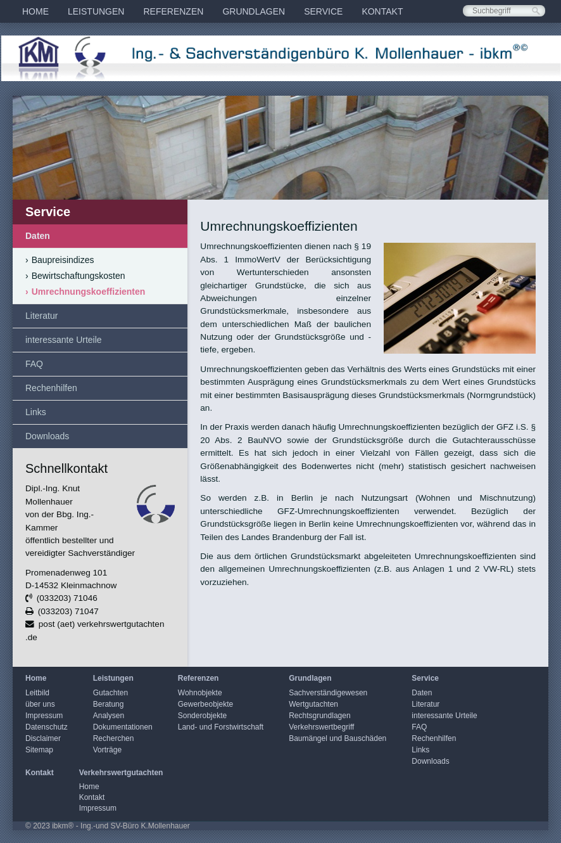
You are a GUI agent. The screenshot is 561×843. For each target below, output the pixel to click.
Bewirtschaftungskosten (75, 276)
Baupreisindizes (59, 260)
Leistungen (96, 11)
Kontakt (382, 11)
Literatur (41, 316)
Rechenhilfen (51, 388)
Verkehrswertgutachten (121, 772)
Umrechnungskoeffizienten (85, 291)
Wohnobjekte (200, 692)
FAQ (34, 364)
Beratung (108, 704)
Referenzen (173, 11)
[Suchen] (536, 11)
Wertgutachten (313, 704)
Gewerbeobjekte (205, 704)
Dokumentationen (123, 727)
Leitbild (37, 692)
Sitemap (39, 749)
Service (323, 11)
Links (35, 412)
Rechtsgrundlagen (319, 715)
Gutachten (110, 692)
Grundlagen (253, 11)
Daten (37, 236)
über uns (40, 704)
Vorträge (107, 749)
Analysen (108, 715)
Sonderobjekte (202, 715)
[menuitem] (35, 11)
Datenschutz (46, 727)
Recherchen (113, 738)
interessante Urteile (63, 340)
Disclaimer (43, 738)
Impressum (44, 715)
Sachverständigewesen (328, 692)
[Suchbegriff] (504, 10)
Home (35, 11)
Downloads (47, 436)
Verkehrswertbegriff (321, 727)
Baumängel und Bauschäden (337, 738)
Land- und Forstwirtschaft (220, 727)
